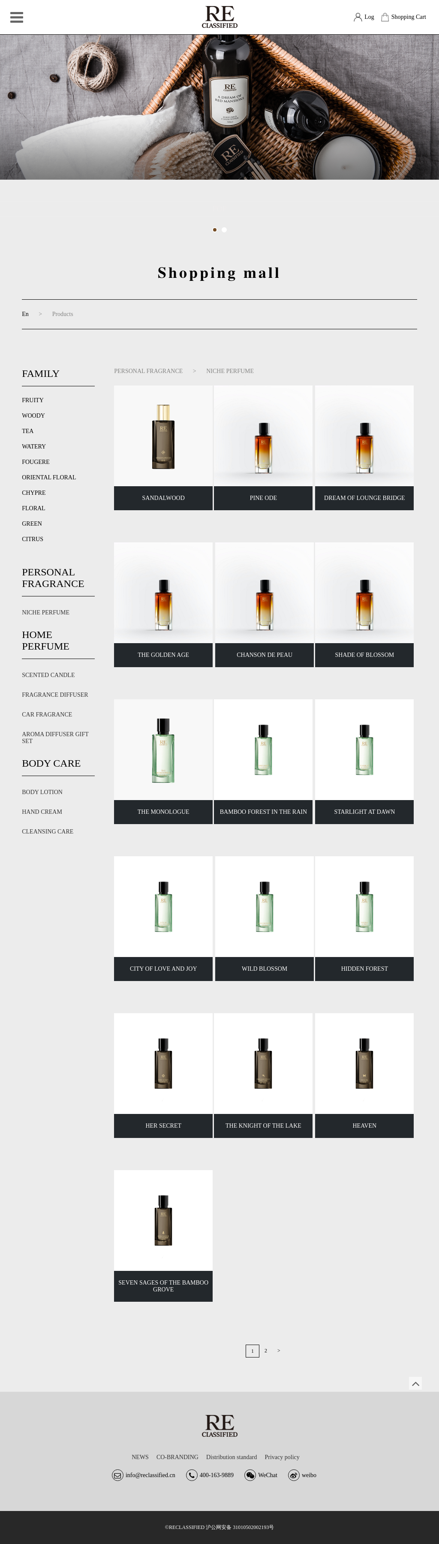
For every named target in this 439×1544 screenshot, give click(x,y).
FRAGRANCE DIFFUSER (55, 695)
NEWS (140, 1457)
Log (369, 17)
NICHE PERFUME (45, 612)
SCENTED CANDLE (48, 675)
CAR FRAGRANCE (47, 714)
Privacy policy (282, 1457)
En (25, 314)
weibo (309, 1475)
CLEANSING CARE (47, 831)
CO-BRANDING (177, 1457)
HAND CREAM (42, 812)
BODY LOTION (42, 792)
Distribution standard (231, 1457)
